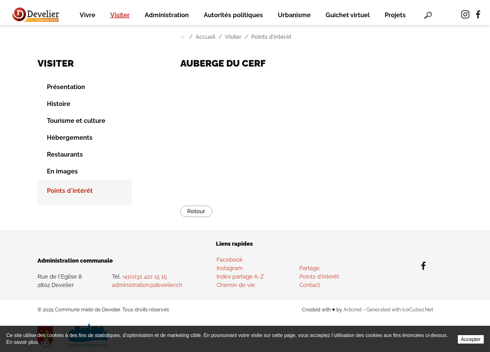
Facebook (230, 259)
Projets (395, 15)
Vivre (87, 15)
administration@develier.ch (147, 285)
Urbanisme (294, 15)
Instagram (230, 268)
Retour (196, 211)
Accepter (471, 339)
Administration (167, 15)
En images (62, 171)
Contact (309, 285)
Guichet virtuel (348, 15)
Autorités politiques (233, 15)
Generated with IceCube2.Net (399, 310)
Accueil (205, 36)
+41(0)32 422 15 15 (144, 276)
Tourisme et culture (76, 120)
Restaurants (65, 154)
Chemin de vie (236, 285)
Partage (309, 268)
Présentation (66, 87)
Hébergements (69, 137)
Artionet (352, 310)
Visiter (120, 15)
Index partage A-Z (240, 276)
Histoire (58, 104)
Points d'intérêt (70, 190)
